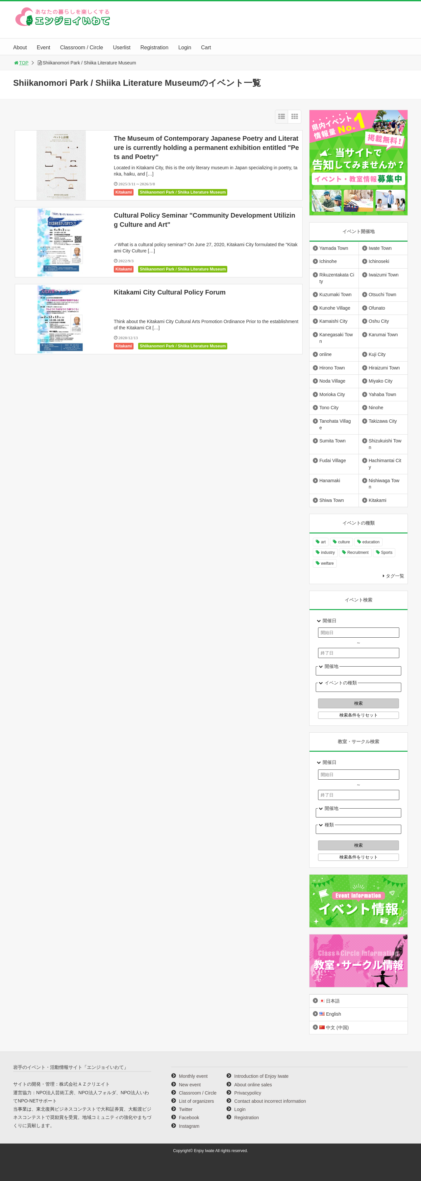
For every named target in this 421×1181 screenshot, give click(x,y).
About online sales (253, 1084)
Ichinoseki (379, 261)
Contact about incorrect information (270, 1101)
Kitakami (123, 192)
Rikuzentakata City (336, 278)
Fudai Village (332, 460)
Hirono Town (332, 367)
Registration (154, 47)
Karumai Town (383, 334)
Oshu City (379, 321)
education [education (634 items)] (371, 542)
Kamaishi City (333, 321)
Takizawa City (383, 421)
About (20, 47)
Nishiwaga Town (384, 484)
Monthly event (193, 1076)
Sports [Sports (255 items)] (387, 552)
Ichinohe (328, 261)
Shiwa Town (331, 500)
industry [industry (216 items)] (328, 552)
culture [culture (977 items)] (344, 542)
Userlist (121, 47)
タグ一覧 (395, 576)
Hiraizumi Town (384, 367)
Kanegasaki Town (336, 338)
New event (190, 1084)
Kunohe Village (334, 308)
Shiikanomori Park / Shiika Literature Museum (183, 192)
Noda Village (332, 381)
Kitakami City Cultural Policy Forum (170, 292)
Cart (206, 47)
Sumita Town (332, 440)
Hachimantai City (385, 464)
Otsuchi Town (382, 294)
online (325, 354)
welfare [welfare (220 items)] (327, 563)
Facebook (189, 1117)
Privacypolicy (247, 1093)
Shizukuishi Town (385, 444)
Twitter (185, 1109)
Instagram (189, 1126)
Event (43, 47)
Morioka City (332, 394)
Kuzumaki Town (335, 294)
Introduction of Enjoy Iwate (261, 1076)
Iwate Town (380, 248)
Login (184, 47)
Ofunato (377, 308)
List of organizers (196, 1101)
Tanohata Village (335, 424)
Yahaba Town (382, 394)
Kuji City (377, 354)
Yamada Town (333, 248)
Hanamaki (329, 480)
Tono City (328, 407)
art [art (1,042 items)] (323, 542)
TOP (21, 62)
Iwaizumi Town (384, 274)
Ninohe (376, 407)
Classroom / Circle (81, 47)
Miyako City (380, 381)
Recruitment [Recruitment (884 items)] (358, 552)
